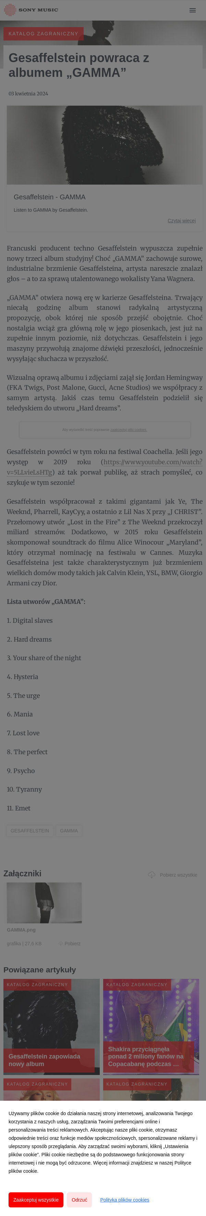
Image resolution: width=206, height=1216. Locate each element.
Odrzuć (79, 1200)
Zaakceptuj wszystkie (36, 1200)
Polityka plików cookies (124, 1200)
